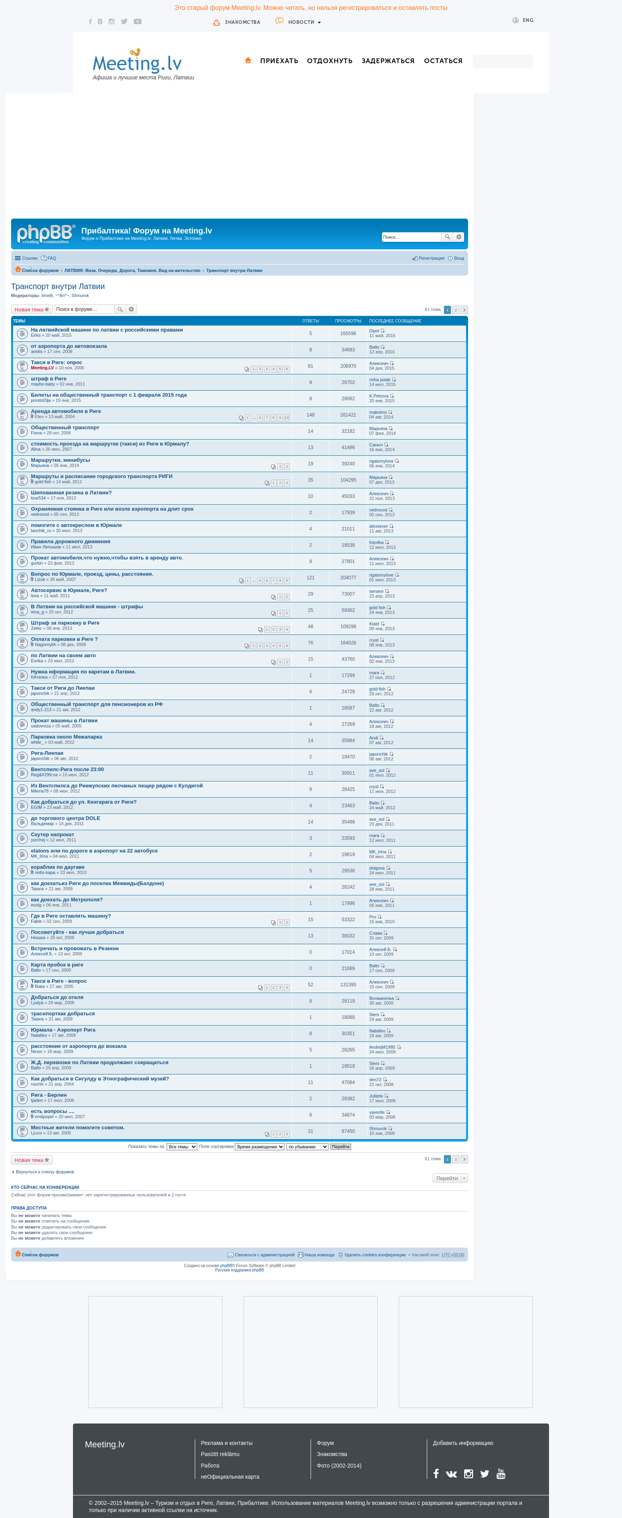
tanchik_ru (41, 530)
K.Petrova (378, 395)
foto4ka (376, 542)
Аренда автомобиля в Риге (66, 411)
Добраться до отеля (57, 997)
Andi (373, 737)
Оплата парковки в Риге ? (64, 639)
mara (374, 672)
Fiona (36, 432)
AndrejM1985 (382, 1047)
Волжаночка (381, 998)
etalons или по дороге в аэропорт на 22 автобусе (94, 851)
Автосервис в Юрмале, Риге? (69, 590)
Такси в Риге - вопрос (59, 981)
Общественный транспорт (65, 427)
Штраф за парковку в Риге (65, 623)
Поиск (447, 237)
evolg (36, 905)
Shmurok (80, 295)
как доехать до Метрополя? (67, 900)
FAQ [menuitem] (52, 258)
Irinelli (47, 295)
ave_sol (376, 770)
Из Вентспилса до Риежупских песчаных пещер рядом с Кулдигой (117, 786)
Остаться (443, 61)
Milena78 (40, 791)
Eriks (35, 335)
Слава (375, 933)
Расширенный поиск (458, 237)
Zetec (36, 628)
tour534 (38, 498)
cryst (373, 640)
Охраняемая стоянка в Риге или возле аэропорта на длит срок (112, 509)
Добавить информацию (463, 1443)
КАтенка (39, 677)
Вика (40, 986)
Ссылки (30, 258)
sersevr (376, 591)
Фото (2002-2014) (339, 1465)
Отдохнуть (330, 61)
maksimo (378, 412)
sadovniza (41, 725)
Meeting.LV (42, 367)
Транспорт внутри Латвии (234, 270)
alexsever (378, 526)
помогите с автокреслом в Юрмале (76, 525)
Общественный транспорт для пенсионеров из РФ (97, 704)
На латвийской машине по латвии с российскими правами (107, 330)
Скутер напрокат (52, 834)
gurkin (37, 563)
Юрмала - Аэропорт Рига (63, 1030)
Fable (36, 921)
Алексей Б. (42, 953)
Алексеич (378, 363)
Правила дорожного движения (70, 541)
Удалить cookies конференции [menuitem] (375, 1254)
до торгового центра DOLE (65, 818)
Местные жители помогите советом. (78, 1127)
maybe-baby (43, 384)
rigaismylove (381, 461)
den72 (375, 1079)
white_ (37, 742)
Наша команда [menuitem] (319, 1254)
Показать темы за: (162, 1146)
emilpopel (44, 1116)
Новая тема (29, 309)
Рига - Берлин (49, 1095)
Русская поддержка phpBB (239, 1270)
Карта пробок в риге (57, 965)
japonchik (40, 693)
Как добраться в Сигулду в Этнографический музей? (100, 1079)
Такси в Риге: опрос (56, 362)
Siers (374, 1014)
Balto (374, 347)
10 (287, 418)
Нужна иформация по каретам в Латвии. (83, 672)
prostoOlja (41, 400)
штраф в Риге (49, 379)
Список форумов (40, 270)
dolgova (377, 868)
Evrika (37, 660)
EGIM (36, 807)
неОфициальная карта (230, 1477)
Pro (372, 916)
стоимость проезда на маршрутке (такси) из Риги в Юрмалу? (110, 444)
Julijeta (376, 1096)
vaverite (377, 1112)
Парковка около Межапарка (66, 737)
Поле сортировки (241, 1146)
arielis (36, 351)
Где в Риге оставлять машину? (71, 916)
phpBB (226, 1265)
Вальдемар (42, 823)
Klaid (374, 623)
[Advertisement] (239, 158)
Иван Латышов (46, 546)
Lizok (40, 579)
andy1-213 (41, 709)
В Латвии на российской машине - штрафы (87, 607)
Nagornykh (45, 644)
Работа (210, 1465)
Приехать (279, 61)
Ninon (36, 1051)
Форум (325, 1443)
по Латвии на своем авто (63, 655)
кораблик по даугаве (57, 867)
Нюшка (38, 937)
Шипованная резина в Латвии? (71, 493)
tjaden (37, 1100)
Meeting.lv (105, 1444)
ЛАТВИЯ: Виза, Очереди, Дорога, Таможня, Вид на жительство (133, 270)
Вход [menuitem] (459, 258)
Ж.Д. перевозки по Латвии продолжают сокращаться (100, 1062)
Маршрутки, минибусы (60, 460)
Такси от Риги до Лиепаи (63, 688)
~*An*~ (62, 295)
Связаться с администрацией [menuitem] (264, 1254)
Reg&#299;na (44, 774)
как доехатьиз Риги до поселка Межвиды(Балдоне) (97, 883)
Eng (523, 20)
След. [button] (464, 310)
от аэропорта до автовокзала (69, 346)
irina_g (37, 612)
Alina (35, 449)
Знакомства (242, 22)
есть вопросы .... (53, 1111)
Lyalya (37, 1002)
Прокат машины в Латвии (64, 720)
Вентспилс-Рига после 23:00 (67, 769)
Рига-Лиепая (47, 753)
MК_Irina (39, 856)
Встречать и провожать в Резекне (75, 948)
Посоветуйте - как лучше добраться (77, 932)
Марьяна (378, 428)
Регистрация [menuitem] (431, 258)
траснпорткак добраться (63, 1014)
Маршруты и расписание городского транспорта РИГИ (102, 476)
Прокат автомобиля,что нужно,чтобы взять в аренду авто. (107, 558)
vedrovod (40, 514)
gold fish (43, 481)
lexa (35, 595)
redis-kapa (45, 872)
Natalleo (39, 1035)
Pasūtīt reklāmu (220, 1454)
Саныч (376, 444)
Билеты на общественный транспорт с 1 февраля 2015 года (109, 395)
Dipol (374, 330)
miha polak (379, 379)
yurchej (38, 839)
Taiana (37, 888)
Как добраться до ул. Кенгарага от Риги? (83, 802)
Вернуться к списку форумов (45, 1171)
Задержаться (388, 61)
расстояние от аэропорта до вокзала (79, 1046)
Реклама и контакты (227, 1443)
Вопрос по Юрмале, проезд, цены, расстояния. (92, 574)
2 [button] (456, 310)
